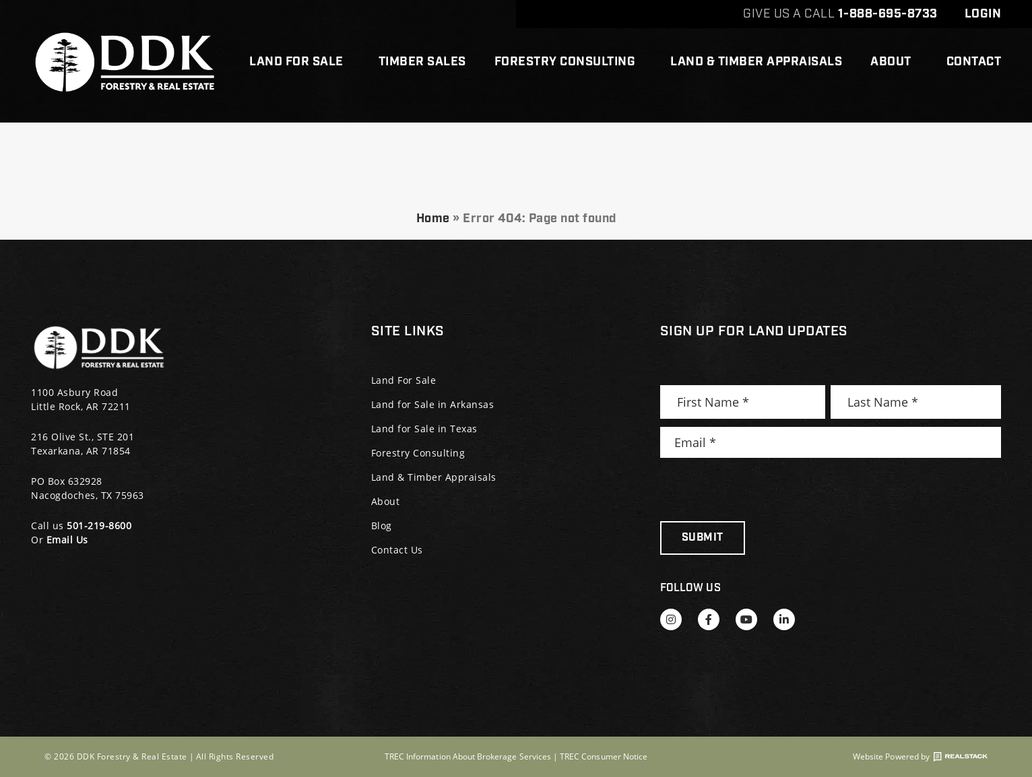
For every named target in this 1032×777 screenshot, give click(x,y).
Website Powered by (920, 757)
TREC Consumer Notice (603, 756)
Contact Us (397, 549)
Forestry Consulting (568, 62)
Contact (974, 62)
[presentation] (762, 489)
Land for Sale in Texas (424, 428)
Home (433, 219)
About (894, 62)
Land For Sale (299, 62)
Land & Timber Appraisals (756, 62)
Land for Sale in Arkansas (432, 404)
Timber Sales (422, 62)
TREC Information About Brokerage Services (468, 756)
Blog (381, 525)
